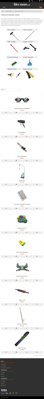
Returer (2, 374)
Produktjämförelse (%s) (6, 367)
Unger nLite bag (22, 348)
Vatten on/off (22, 300)
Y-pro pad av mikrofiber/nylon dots (22, 204)
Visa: (3, 89)
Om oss (2, 383)
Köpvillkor (3, 372)
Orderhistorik (3, 366)
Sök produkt (35, 1)
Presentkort (3, 381)
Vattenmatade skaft (19, 11)
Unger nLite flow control (22, 276)
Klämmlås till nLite (22, 228)
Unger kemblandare (22, 156)
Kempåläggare (22, 132)
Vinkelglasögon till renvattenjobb (22, 108)
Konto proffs (3, 364)
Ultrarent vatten (9, 11)
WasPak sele (22, 180)
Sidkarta (2, 376)
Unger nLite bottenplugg (22, 252)
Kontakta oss (3, 385)
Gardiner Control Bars (22, 324)
